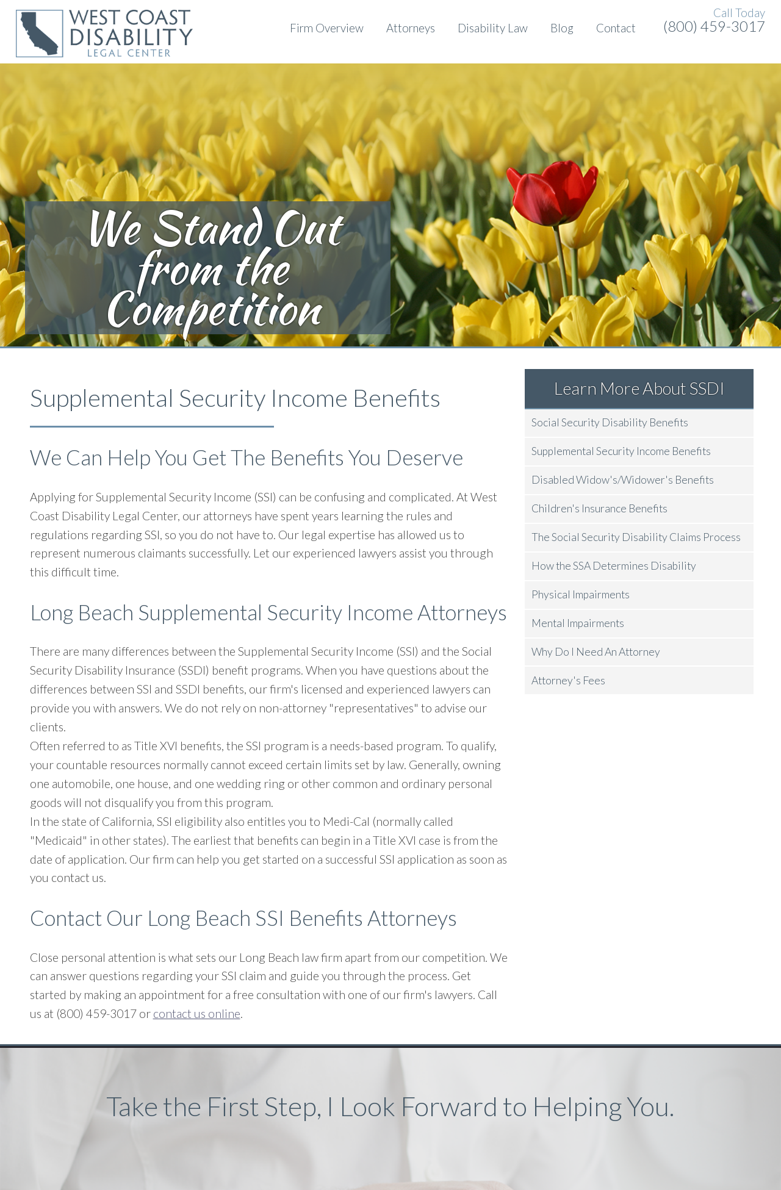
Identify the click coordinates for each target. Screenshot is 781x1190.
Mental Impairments (577, 623)
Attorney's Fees (568, 680)
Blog (562, 28)
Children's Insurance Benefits (599, 508)
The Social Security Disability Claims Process (636, 537)
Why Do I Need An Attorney (595, 651)
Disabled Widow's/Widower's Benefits (622, 479)
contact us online (196, 1013)
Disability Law (493, 28)
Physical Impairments (580, 594)
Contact (616, 28)
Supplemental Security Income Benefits (621, 451)
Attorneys (410, 28)
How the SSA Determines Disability (613, 565)
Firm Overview (327, 28)
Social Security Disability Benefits (609, 422)
